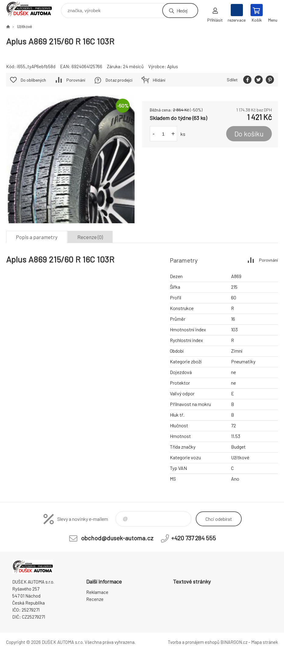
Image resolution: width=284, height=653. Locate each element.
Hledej (182, 10)
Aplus (172, 66)
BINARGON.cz (233, 642)
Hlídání (159, 80)
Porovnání (75, 80)
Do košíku (249, 133)
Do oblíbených (33, 80)
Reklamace (97, 592)
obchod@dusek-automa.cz (117, 538)
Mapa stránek (264, 642)
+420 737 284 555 (193, 538)
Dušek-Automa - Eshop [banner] (33, 9)
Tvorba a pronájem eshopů (193, 642)
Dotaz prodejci (119, 80)
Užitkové (24, 26)
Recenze (94, 599)
